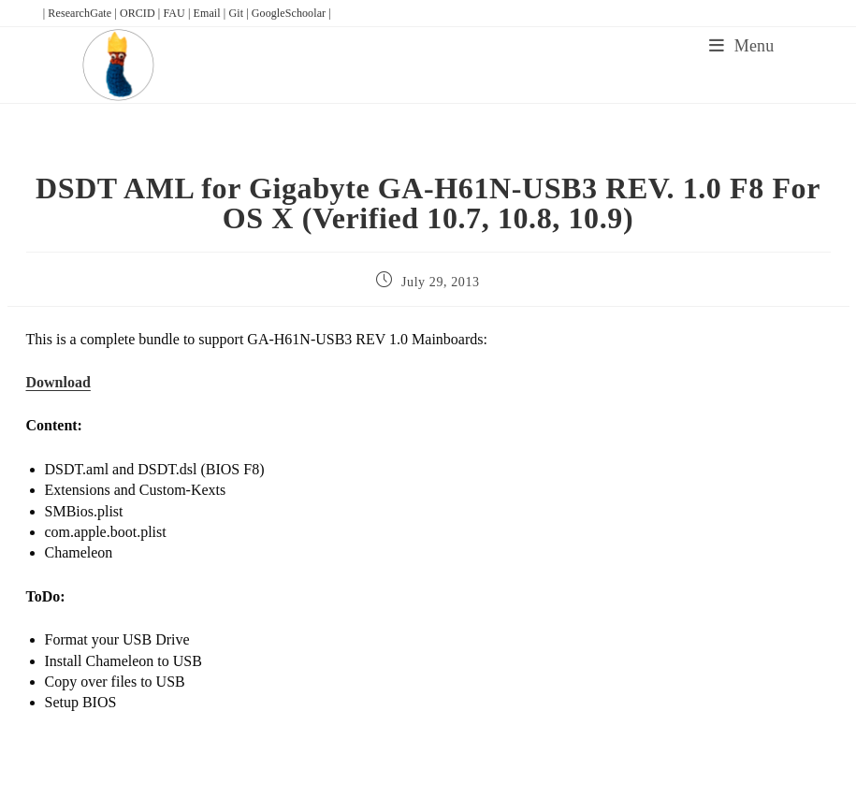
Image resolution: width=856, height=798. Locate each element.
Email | (211, 13)
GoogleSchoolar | (291, 13)
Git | (239, 13)
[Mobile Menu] (741, 45)
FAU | (178, 13)
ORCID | (142, 13)
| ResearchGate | (81, 13)
